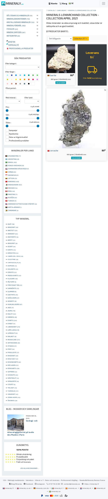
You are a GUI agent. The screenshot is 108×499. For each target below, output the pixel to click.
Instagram (40, 484)
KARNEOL (12, 317)
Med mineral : (11, 98)
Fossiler (12, 29)
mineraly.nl (85, 488)
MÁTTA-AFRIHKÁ (14, 207)
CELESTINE (13, 259)
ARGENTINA (13, 159)
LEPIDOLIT (12, 333)
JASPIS (11, 311)
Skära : (8, 123)
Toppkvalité (13, 45)
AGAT (11, 224)
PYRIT (11, 349)
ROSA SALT (13, 359)
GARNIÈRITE (13, 288)
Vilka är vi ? (39, 480)
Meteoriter (13, 36)
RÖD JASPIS (13, 365)
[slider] (7, 110)
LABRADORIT (14, 327)
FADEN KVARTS (14, 275)
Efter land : (29, 98)
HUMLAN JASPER (15, 304)
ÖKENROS (12, 400)
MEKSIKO (12, 188)
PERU (11, 191)
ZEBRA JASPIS (14, 397)
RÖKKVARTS (13, 368)
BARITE (12, 250)
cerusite (52, 150)
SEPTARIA (12, 372)
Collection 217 (81, 38)
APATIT (11, 240)
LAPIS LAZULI (13, 330)
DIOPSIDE (12, 266)
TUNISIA (12, 201)
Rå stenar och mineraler (19, 15)
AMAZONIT (13, 227)
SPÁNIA (12, 172)
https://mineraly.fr (91, 484)
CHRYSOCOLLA (14, 262)
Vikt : (7, 115)
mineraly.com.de (41, 488)
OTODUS (12, 346)
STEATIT (11, 384)
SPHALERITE (13, 381)
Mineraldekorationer (18, 19)
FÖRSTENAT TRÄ (15, 285)
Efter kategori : (11, 63)
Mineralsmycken (16, 32)
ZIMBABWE (13, 210)
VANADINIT (13, 394)
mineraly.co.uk (24, 488)
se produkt (60, 83)
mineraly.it (57, 488)
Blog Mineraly (15, 484)
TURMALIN (13, 391)
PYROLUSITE (13, 352)
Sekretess (29, 480)
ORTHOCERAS (14, 343)
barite (51, 75)
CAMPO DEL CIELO (15, 256)
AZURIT (11, 246)
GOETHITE (13, 295)
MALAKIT (12, 336)
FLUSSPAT (13, 278)
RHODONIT (13, 356)
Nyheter (11, 42)
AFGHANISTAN (14, 156)
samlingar (61, 10)
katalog (51, 10)
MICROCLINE (14, 339)
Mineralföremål (16, 25)
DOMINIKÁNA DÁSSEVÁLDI (18, 169)
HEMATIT (12, 301)
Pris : (8, 107)
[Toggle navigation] (103, 3)
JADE (11, 307)
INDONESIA (13, 175)
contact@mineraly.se (72, 484)
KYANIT (11, 323)
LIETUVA (12, 178)
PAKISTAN (12, 194)
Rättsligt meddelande (16, 480)
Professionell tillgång (69, 480)
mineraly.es (71, 488)
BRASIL (12, 162)
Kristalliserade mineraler (20, 22)
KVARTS (12, 320)
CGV (4, 480)
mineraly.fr (8, 488)
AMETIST (12, 230)
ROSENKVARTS (14, 362)
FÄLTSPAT (12, 282)
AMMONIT (13, 234)
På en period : (11, 88)
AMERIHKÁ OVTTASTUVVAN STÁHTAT (22, 204)
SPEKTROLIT (13, 378)
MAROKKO (13, 181)
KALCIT (12, 314)
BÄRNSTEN (13, 253)
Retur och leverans (52, 480)
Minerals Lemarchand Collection (82, 10)
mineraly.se (54, 491)
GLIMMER (12, 291)
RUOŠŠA (12, 197)
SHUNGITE (13, 375)
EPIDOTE (12, 272)
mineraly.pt (99, 488)
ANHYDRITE (13, 237)
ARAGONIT (12, 243)
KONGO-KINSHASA (16, 165)
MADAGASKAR (15, 185)
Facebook (28, 484)
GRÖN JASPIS (13, 298)
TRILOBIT (12, 388)
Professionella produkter (20, 48)
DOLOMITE (13, 269)
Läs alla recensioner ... (29, 468)
